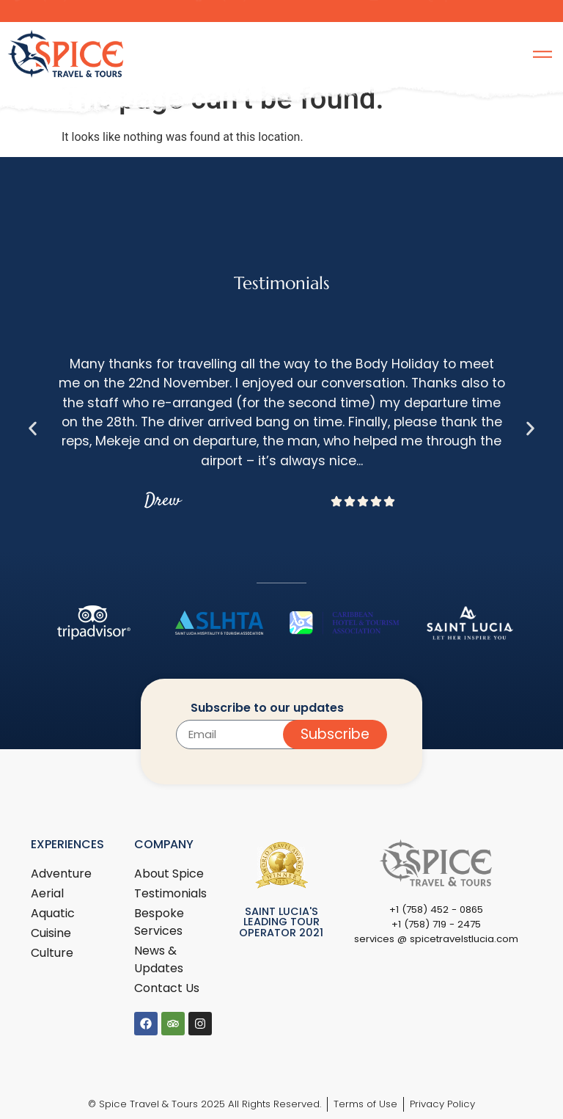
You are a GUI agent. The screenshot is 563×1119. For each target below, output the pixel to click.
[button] (32, 428)
